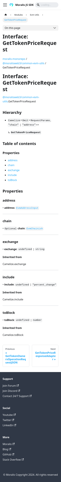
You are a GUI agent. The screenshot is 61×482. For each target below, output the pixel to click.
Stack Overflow (13, 459)
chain (11, 165)
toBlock (12, 180)
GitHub (8, 454)
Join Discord (11, 391)
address (12, 160)
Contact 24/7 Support (17, 396)
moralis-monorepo (14, 59)
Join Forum (11, 385)
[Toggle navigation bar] (5, 4)
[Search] (46, 4)
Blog (7, 449)
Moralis (9, 444)
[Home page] (6, 14)
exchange (14, 170)
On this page (12, 28)
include (12, 175)
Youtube (9, 415)
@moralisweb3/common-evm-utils (23, 63)
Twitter (8, 420)
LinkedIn (9, 425)
